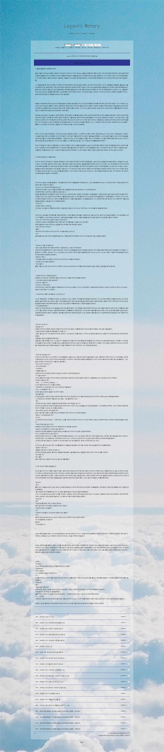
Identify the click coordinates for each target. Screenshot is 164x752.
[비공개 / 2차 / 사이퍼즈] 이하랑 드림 (51, 640)
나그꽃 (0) (71, 47)
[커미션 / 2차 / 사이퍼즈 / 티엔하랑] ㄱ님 (52, 670)
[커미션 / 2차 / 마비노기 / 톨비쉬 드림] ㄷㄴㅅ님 (54, 705)
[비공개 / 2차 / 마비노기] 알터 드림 (50, 628)
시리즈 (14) (105, 47)
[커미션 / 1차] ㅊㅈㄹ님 (47, 617)
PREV (108, 733)
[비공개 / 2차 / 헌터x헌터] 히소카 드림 (51, 634)
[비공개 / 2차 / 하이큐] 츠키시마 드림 (51, 658)
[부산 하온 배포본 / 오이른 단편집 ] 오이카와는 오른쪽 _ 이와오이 (60, 723)
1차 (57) (83, 47)
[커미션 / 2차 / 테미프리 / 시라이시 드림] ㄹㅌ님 (54, 676)
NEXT (128, 733)
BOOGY (127, 735)
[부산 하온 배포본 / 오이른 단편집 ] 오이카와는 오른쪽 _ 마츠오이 (60, 717)
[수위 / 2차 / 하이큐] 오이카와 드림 (50, 652)
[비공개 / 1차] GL (45, 646)
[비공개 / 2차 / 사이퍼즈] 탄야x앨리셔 (51, 622)
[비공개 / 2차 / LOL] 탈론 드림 (49, 693)
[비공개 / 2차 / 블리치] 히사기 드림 (50, 664)
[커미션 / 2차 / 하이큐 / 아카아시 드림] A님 (53, 687)
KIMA (122, 735)
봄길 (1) (64, 47)
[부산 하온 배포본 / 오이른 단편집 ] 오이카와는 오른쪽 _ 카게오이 (60, 729)
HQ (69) (77, 47)
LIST (129, 608)
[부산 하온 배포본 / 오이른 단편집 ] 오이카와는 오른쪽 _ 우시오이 (60, 711)
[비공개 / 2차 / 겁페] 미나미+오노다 (50, 681)
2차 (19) (90, 47)
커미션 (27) (97, 47)
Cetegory (57, 47)
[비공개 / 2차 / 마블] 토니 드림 (49, 699)
